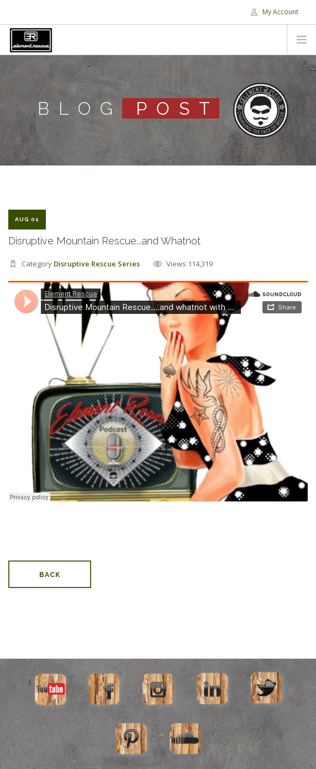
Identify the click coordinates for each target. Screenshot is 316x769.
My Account (274, 12)
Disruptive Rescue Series (97, 264)
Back (49, 575)
